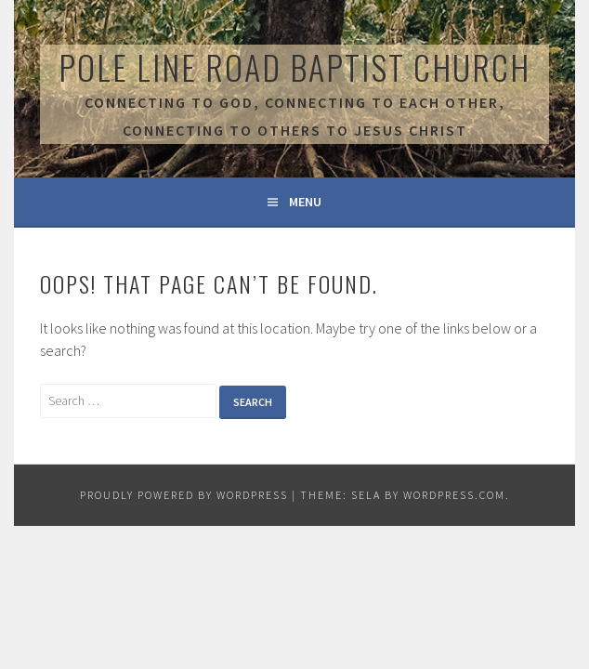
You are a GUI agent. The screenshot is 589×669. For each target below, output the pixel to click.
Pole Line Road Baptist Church (294, 66)
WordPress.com (454, 495)
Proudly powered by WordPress (184, 495)
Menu (305, 201)
